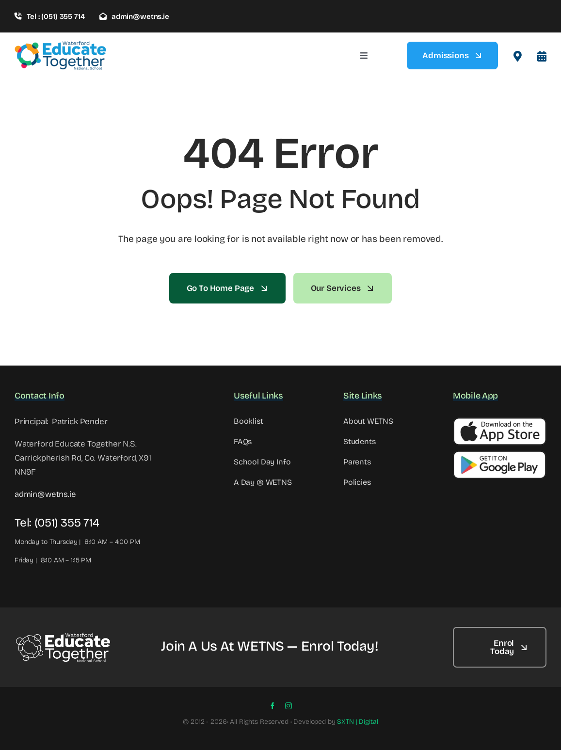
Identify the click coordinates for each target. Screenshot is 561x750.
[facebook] (272, 705)
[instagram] (288, 705)
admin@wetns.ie (45, 494)
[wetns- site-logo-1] (61, 44)
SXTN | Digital (357, 722)
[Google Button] (499, 454)
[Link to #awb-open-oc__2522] (517, 56)
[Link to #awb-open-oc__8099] (541, 56)
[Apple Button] (499, 421)
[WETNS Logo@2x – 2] (63, 636)
